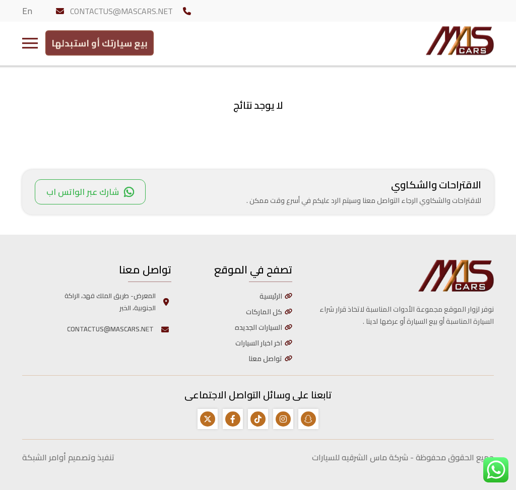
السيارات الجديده (258, 327)
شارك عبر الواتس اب (90, 192)
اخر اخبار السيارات (258, 342)
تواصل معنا (265, 358)
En (27, 11)
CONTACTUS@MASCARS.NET (121, 11)
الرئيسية (271, 296)
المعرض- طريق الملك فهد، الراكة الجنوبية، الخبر (117, 302)
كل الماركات (264, 311)
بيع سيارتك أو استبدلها (99, 41)
